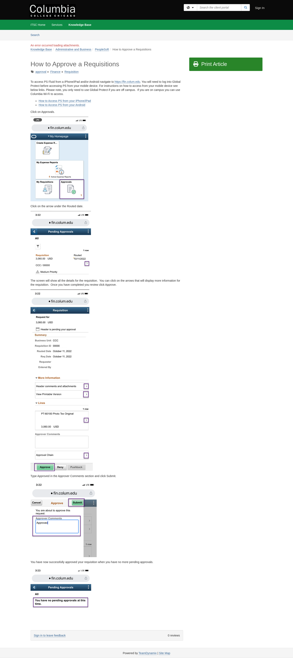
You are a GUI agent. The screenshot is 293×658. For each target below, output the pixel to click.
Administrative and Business (73, 49)
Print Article (210, 64)
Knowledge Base (80, 24)
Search (37, 35)
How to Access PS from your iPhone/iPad (65, 100)
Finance (55, 71)
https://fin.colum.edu (127, 81)
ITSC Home (38, 24)
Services (56, 24)
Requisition (72, 71)
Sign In (260, 8)
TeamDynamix (148, 653)
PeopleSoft (102, 49)
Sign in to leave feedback (50, 635)
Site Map (164, 653)
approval (40, 71)
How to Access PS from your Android (62, 105)
